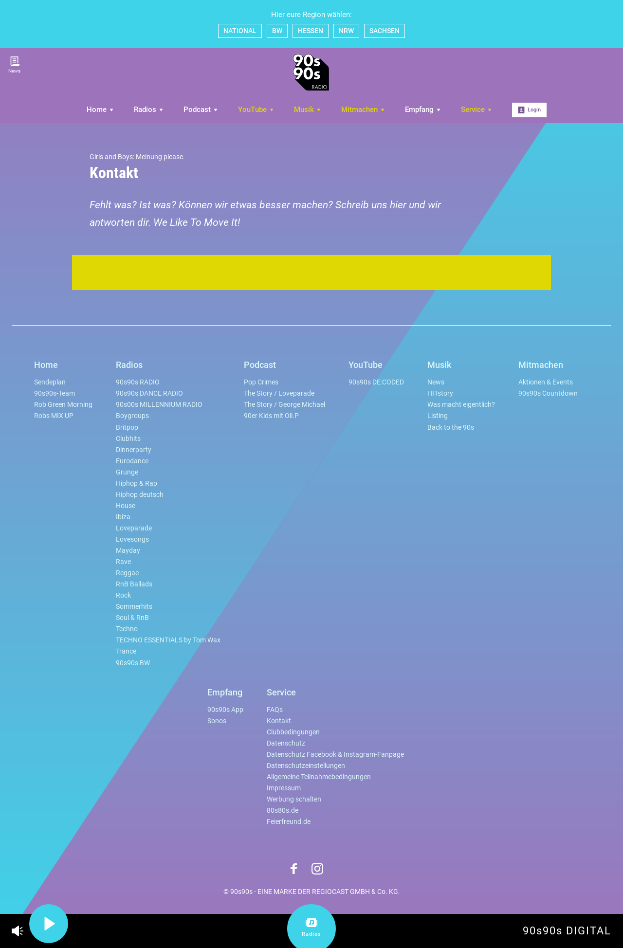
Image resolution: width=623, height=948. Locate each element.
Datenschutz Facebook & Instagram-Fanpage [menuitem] (335, 754)
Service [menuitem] (477, 109)
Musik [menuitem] (308, 109)
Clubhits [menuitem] (128, 439)
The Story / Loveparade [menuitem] (279, 393)
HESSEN (310, 31)
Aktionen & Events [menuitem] (545, 382)
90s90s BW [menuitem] (133, 663)
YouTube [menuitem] (256, 109)
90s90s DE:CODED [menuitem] (376, 382)
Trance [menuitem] (126, 651)
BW (277, 31)
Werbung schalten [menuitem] (294, 799)
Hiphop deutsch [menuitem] (140, 495)
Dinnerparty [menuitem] (133, 450)
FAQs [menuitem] (275, 710)
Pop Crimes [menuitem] (261, 382)
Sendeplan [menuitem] (50, 382)
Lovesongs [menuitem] (132, 539)
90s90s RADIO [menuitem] (138, 382)
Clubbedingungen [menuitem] (293, 732)
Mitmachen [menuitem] (363, 109)
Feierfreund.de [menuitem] (289, 822)
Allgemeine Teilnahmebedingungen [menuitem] (319, 777)
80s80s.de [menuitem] (282, 810)
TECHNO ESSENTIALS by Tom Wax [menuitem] (168, 640)
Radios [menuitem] (149, 109)
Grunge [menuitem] (127, 472)
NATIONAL (240, 31)
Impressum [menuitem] (284, 788)
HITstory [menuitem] (440, 393)
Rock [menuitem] (123, 595)
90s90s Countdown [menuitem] (548, 393)
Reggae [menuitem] (127, 573)
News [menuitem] (435, 382)
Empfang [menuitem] (423, 109)
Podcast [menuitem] (201, 109)
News (14, 64)
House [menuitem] (125, 506)
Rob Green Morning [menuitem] (63, 405)
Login (529, 110)
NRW (346, 31)
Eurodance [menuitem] (132, 461)
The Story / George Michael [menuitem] (284, 405)
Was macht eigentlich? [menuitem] (461, 405)
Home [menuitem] (100, 109)
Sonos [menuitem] (216, 721)
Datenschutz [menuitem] (286, 743)
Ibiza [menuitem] (123, 517)
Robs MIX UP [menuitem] (53, 416)
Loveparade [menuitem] (134, 528)
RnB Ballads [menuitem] (134, 584)
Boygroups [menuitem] (132, 416)
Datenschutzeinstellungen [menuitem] (306, 766)
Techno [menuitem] (127, 629)
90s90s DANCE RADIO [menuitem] (149, 393)
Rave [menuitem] (123, 562)
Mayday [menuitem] (128, 551)
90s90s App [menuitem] (225, 710)
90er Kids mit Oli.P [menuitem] (271, 416)
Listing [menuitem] (437, 416)
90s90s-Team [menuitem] (54, 393)
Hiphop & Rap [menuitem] (136, 483)
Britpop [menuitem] (127, 427)
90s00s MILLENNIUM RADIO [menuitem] (159, 405)
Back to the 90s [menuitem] (450, 427)
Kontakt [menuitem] (279, 721)
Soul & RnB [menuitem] (132, 618)
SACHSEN (384, 31)
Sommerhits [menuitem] (134, 606)
